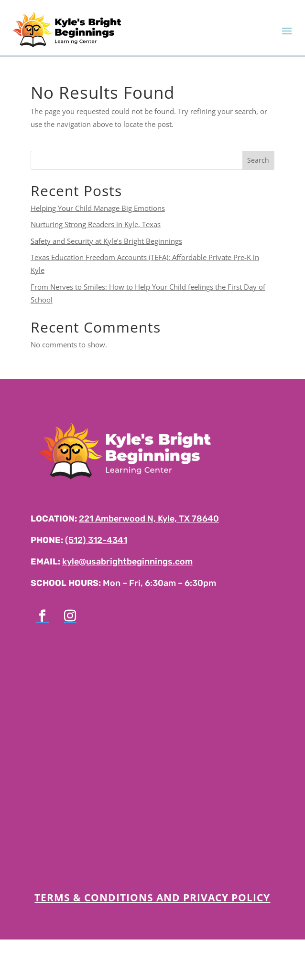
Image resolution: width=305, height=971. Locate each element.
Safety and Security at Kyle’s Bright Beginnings (106, 241)
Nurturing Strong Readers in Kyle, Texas (96, 224)
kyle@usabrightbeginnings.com (127, 561)
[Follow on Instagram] (70, 616)
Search (258, 160)
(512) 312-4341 (96, 540)
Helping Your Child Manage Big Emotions (98, 208)
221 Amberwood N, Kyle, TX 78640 (149, 518)
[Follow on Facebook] (42, 616)
